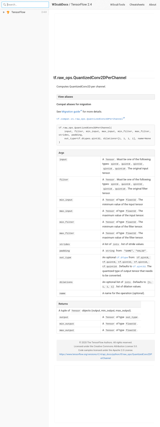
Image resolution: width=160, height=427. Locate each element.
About (152, 4)
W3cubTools (117, 4)
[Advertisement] (104, 42)
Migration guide (70, 111)
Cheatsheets (137, 4)
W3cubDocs (60, 4)
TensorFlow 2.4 (81, 4)
